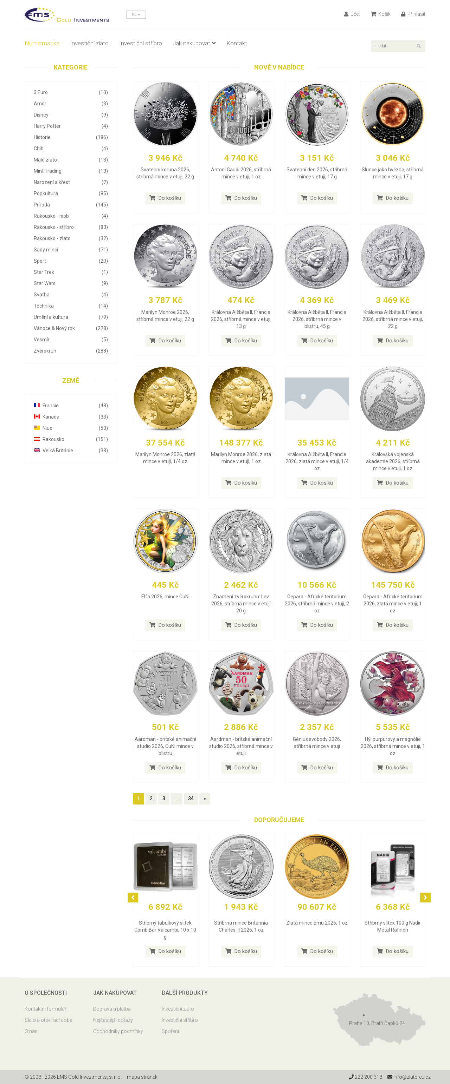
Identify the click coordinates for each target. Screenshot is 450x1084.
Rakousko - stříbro (71, 227)
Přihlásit (413, 14)
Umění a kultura (71, 317)
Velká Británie (71, 450)
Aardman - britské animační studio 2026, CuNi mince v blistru (165, 746)
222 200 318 (365, 1077)
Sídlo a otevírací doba (48, 1020)
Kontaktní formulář (45, 1009)
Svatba (71, 294)
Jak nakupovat (194, 43)
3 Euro (71, 92)
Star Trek (71, 272)
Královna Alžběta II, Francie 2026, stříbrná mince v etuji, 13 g (241, 319)
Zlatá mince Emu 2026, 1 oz (317, 923)
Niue (71, 428)
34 (191, 798)
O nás (31, 1031)
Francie (71, 405)
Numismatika (42, 43)
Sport (71, 260)
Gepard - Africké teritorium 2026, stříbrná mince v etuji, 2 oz (317, 603)
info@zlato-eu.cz (409, 1077)
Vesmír (71, 339)
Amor (71, 103)
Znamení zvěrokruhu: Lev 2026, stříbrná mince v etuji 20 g (241, 603)
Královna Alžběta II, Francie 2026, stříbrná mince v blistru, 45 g (317, 319)
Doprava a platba (112, 1009)
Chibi (71, 148)
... (176, 798)
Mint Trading (71, 171)
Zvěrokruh (71, 350)
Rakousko (71, 439)
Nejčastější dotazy (113, 1020)
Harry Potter (71, 126)
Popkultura (71, 193)
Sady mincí (71, 249)
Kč (136, 14)
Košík (381, 14)
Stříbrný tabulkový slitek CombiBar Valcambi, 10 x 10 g (165, 930)
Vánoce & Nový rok (71, 328)
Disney (71, 114)
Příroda (71, 204)
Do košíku (165, 198)
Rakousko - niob (71, 215)
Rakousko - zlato (71, 238)
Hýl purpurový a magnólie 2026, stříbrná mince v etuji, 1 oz (393, 746)
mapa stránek (142, 1077)
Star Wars (71, 283)
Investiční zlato (89, 43)
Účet (352, 14)
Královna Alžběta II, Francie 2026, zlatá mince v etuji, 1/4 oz (317, 461)
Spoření (170, 1031)
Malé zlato (71, 159)
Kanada (71, 416)
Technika (71, 305)
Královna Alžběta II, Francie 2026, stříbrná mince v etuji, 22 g (392, 319)
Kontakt (236, 43)
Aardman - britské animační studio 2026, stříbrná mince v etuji (241, 746)
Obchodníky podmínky (118, 1031)
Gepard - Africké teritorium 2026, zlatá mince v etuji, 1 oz (393, 603)
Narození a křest (71, 182)
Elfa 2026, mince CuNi (165, 596)
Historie (71, 137)
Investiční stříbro (140, 43)
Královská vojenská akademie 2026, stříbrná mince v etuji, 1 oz (393, 461)
